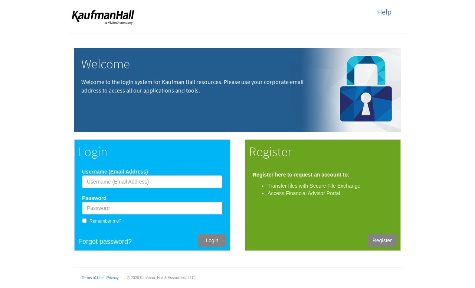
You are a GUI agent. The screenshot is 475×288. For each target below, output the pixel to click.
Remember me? (105, 221)
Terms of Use (93, 278)
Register (382, 240)
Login (212, 240)
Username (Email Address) (115, 172)
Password (94, 198)
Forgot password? (105, 241)
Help (384, 11)
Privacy (113, 278)
